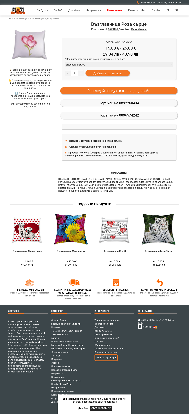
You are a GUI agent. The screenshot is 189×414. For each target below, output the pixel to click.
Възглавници (58, 377)
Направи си (57, 373)
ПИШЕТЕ (108, 190)
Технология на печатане (107, 320)
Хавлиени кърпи (60, 334)
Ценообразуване (103, 334)
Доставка (99, 327)
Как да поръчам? (103, 331)
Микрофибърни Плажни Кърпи (67, 345)
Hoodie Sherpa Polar (61, 384)
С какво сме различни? (106, 338)
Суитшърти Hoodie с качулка (66, 380)
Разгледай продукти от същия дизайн (118, 91)
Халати (55, 338)
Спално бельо (58, 320)
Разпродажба (58, 387)
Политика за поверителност (109, 348)
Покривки (56, 359)
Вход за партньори (106, 357)
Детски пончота (59, 352)
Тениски (55, 355)
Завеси (55, 363)
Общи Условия (102, 345)
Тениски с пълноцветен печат (66, 331)
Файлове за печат (103, 323)
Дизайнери (57, 402)
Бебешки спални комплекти (66, 323)
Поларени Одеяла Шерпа (64, 370)
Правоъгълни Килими (62, 391)
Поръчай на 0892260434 (119, 103)
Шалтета (55, 327)
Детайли (83, 408)
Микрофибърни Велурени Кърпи (68, 348)
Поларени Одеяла (60, 366)
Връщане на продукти (105, 352)
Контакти (99, 341)
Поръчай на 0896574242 (119, 115)
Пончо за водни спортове (64, 341)
